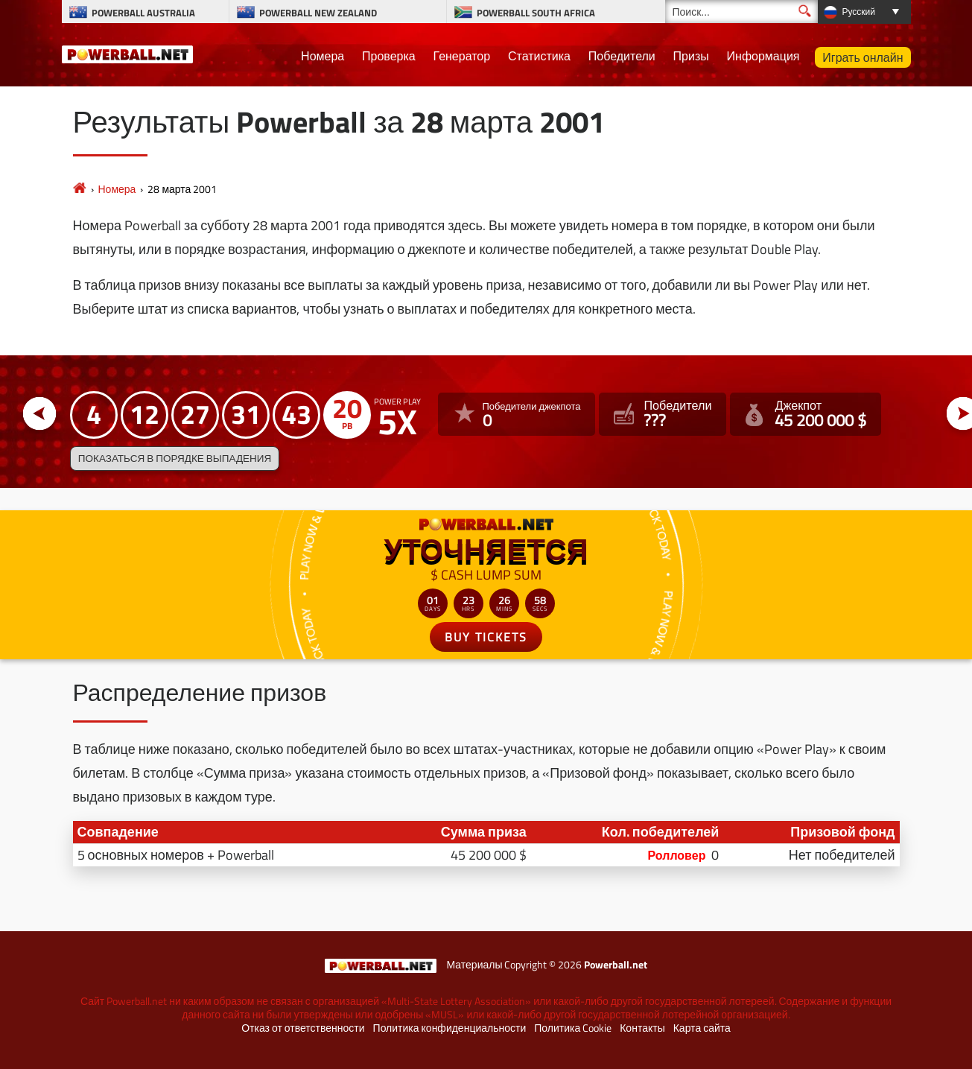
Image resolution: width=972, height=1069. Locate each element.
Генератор (462, 56)
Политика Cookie (573, 1028)
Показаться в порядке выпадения (174, 458)
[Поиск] (741, 11)
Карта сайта (702, 1028)
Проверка (389, 56)
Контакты (642, 1028)
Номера (322, 56)
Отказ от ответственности (302, 1028)
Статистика (539, 56)
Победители (621, 56)
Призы (691, 56)
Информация (763, 56)
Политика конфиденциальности (450, 1028)
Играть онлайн (862, 57)
